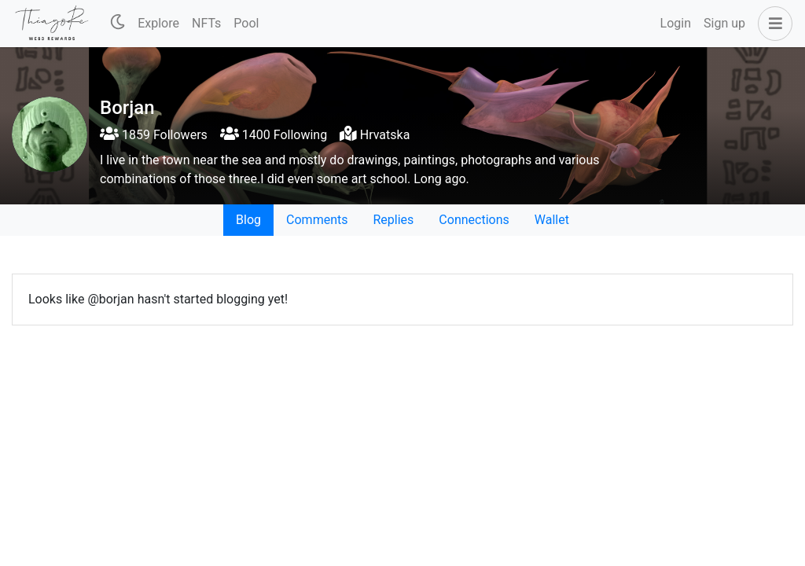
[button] (772, 23)
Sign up (724, 23)
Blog (248, 219)
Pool (246, 23)
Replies (393, 219)
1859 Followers (154, 134)
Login (675, 23)
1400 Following (273, 134)
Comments (316, 219)
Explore (158, 23)
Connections (474, 219)
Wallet (552, 219)
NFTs (206, 23)
